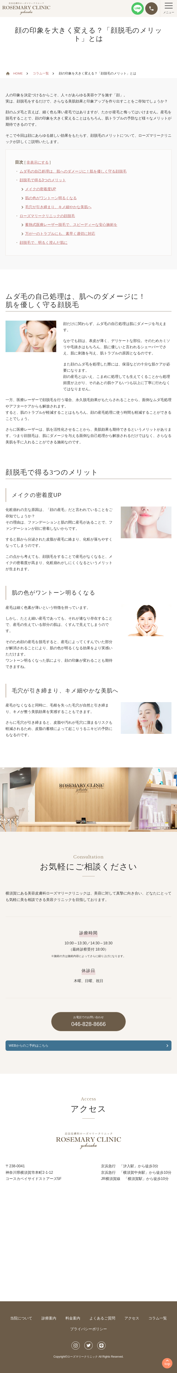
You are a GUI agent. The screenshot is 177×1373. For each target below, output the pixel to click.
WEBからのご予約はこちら (28, 1045)
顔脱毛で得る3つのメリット (43, 180)
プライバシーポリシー (88, 1329)
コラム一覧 (41, 73)
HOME (18, 73)
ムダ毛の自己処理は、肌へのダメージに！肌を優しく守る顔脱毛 (73, 171)
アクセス (131, 1318)
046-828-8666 (88, 1021)
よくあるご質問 (102, 1318)
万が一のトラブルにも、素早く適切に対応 (60, 234)
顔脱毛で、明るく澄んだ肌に (44, 243)
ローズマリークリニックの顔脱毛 (47, 216)
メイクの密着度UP (40, 189)
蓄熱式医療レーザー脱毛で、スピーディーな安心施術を (71, 225)
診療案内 (48, 1318)
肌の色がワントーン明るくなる (51, 198)
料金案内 (72, 1318)
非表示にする (38, 162)
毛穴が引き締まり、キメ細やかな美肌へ (58, 207)
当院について (21, 1318)
